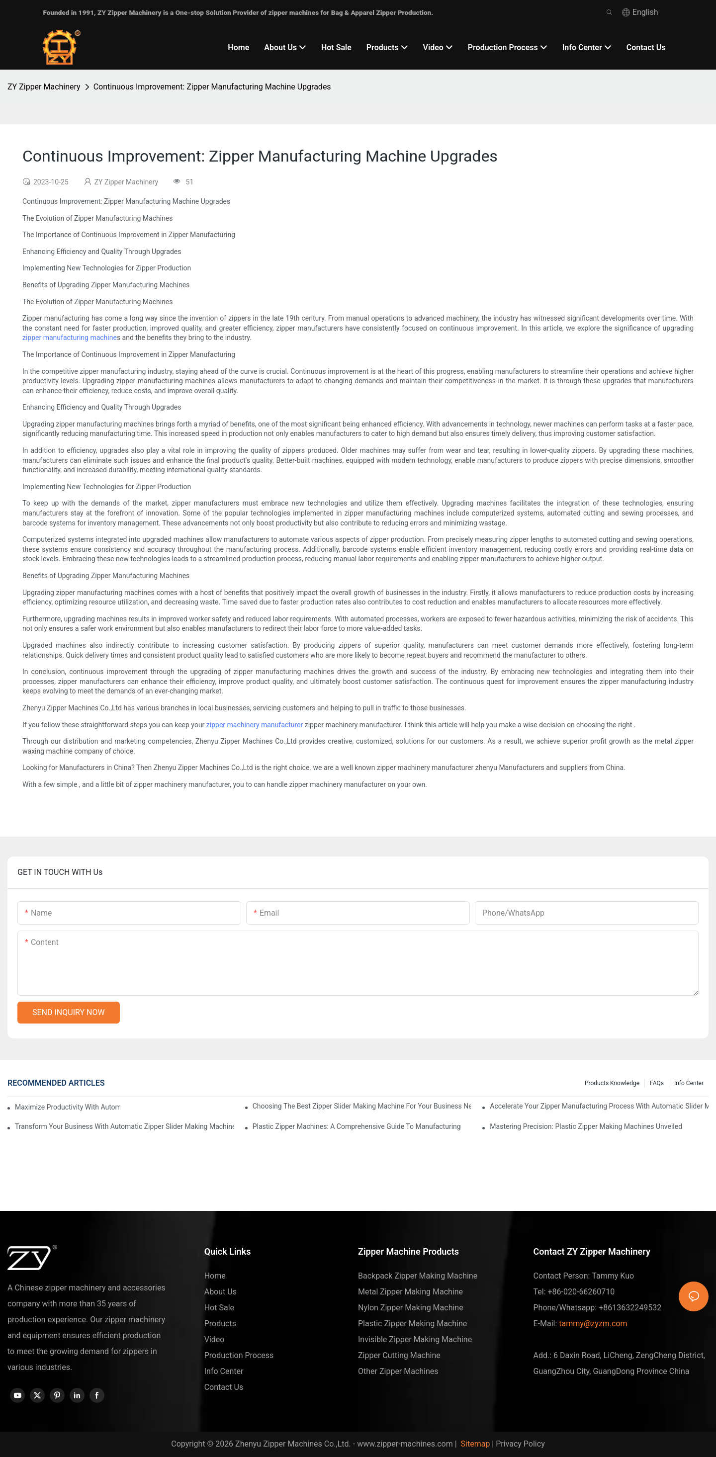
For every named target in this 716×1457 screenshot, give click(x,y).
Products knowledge (612, 1083)
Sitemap (474, 1444)
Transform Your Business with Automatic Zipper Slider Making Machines (124, 1126)
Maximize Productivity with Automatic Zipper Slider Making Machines (67, 1107)
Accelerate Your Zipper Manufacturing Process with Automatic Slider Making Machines (599, 1106)
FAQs (657, 1083)
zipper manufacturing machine (69, 338)
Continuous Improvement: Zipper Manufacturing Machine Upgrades (212, 86)
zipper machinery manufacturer (254, 725)
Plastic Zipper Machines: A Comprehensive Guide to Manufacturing (357, 1126)
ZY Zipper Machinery (44, 86)
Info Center (689, 1083)
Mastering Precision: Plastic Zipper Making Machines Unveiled (586, 1126)
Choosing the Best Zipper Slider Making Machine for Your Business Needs (362, 1106)
